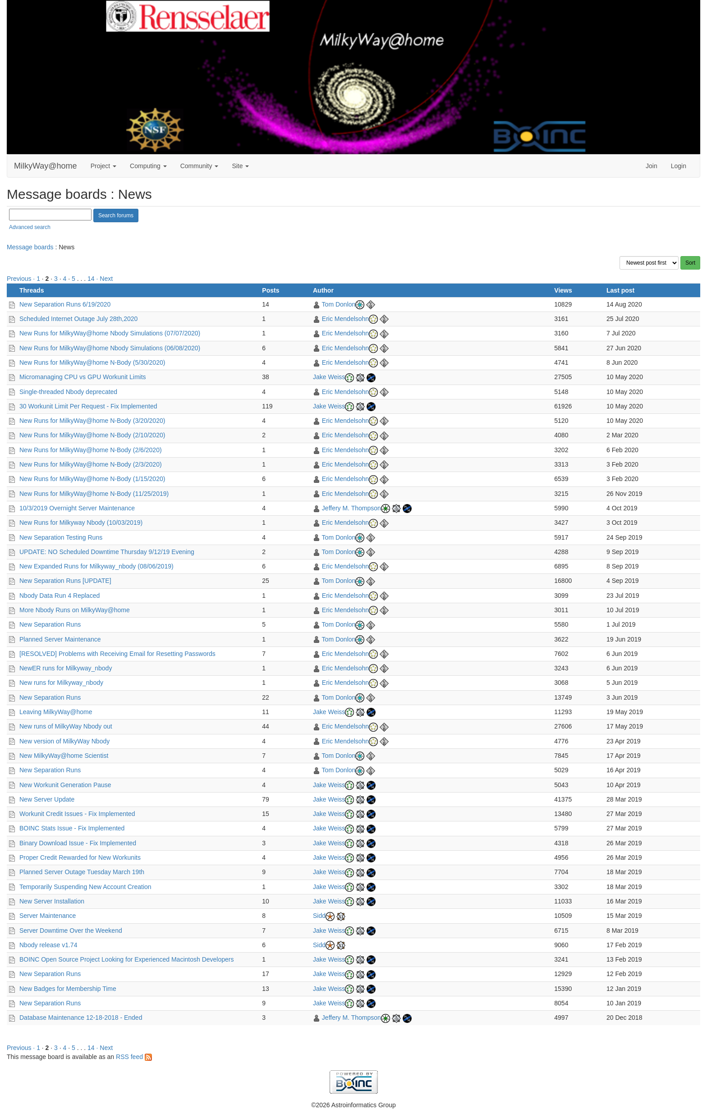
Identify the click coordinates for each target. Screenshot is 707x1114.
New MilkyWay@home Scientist (63, 755)
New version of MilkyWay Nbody (64, 741)
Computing (148, 166)
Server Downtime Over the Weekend (70, 930)
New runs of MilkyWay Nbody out (65, 726)
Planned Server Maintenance (60, 639)
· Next (104, 278)
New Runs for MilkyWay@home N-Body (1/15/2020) (92, 478)
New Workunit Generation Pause (65, 785)
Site (240, 166)
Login (678, 166)
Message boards (30, 247)
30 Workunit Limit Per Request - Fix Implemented (88, 406)
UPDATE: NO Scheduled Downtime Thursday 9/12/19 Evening (106, 551)
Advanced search (29, 227)
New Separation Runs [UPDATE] (65, 580)
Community (199, 166)
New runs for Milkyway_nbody (61, 682)
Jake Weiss (329, 377)
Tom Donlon (339, 304)
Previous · (22, 278)
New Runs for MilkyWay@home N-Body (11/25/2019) (94, 493)
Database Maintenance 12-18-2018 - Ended (80, 1017)
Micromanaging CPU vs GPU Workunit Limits (82, 377)
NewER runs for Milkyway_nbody (65, 668)
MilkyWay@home (45, 165)
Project (103, 166)
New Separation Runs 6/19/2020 (64, 304)
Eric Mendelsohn (345, 318)
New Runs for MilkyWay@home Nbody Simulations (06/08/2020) (109, 348)
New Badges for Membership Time (67, 988)
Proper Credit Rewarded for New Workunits (80, 857)
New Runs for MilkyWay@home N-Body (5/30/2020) (92, 362)
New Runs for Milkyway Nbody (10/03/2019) (80, 522)
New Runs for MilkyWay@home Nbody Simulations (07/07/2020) (109, 333)
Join (651, 166)
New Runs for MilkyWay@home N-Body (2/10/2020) (92, 435)
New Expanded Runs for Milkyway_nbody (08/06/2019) (96, 566)
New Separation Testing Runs (60, 537)
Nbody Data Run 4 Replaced (59, 595)
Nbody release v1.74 (48, 945)
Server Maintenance (47, 915)
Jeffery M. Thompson (351, 508)
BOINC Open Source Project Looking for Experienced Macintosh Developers (126, 959)
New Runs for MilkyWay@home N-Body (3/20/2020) (92, 420)
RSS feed (134, 1056)
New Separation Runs (50, 624)
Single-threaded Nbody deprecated (68, 391)
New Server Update (46, 799)
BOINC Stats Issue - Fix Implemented (71, 828)
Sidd (319, 915)
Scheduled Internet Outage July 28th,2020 (78, 318)
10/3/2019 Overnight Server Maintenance (77, 508)
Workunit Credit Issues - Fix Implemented (77, 813)
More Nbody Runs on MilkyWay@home (74, 610)
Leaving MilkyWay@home (55, 711)
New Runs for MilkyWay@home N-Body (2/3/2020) (90, 464)
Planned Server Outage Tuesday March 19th (81, 872)
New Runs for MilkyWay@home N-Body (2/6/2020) (90, 450)
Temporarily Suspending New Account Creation (85, 886)
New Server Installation (51, 901)
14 (91, 278)
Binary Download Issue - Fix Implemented (77, 843)
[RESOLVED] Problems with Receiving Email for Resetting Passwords (117, 653)
